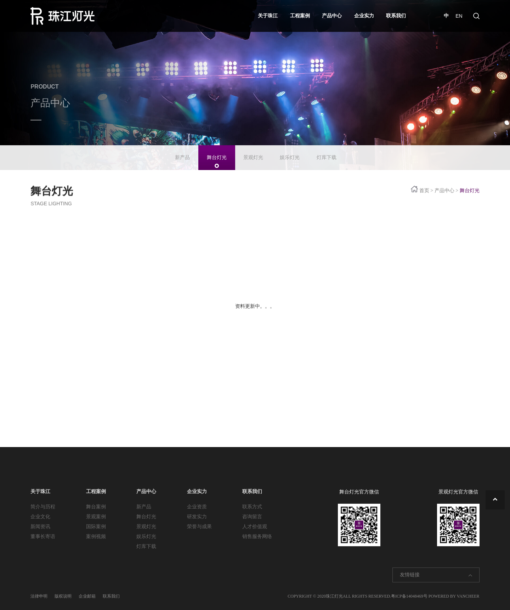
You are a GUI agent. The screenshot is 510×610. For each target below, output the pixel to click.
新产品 (182, 154)
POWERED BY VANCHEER (454, 596)
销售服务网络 (257, 536)
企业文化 (40, 516)
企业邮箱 (87, 596)
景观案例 (96, 516)
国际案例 (96, 526)
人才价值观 (254, 526)
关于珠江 (268, 15)
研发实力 (197, 516)
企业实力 (364, 15)
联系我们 (396, 15)
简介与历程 (42, 506)
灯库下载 (326, 154)
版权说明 (63, 596)
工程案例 (300, 15)
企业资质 (197, 506)
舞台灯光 (217, 154)
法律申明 (38, 596)
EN (458, 16)
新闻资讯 (40, 526)
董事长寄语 (42, 536)
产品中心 (332, 15)
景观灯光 (253, 154)
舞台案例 (96, 506)
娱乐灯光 (290, 154)
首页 (424, 189)
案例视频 (96, 536)
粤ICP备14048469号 (409, 596)
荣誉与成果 (199, 526)
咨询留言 (252, 516)
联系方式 (252, 506)
